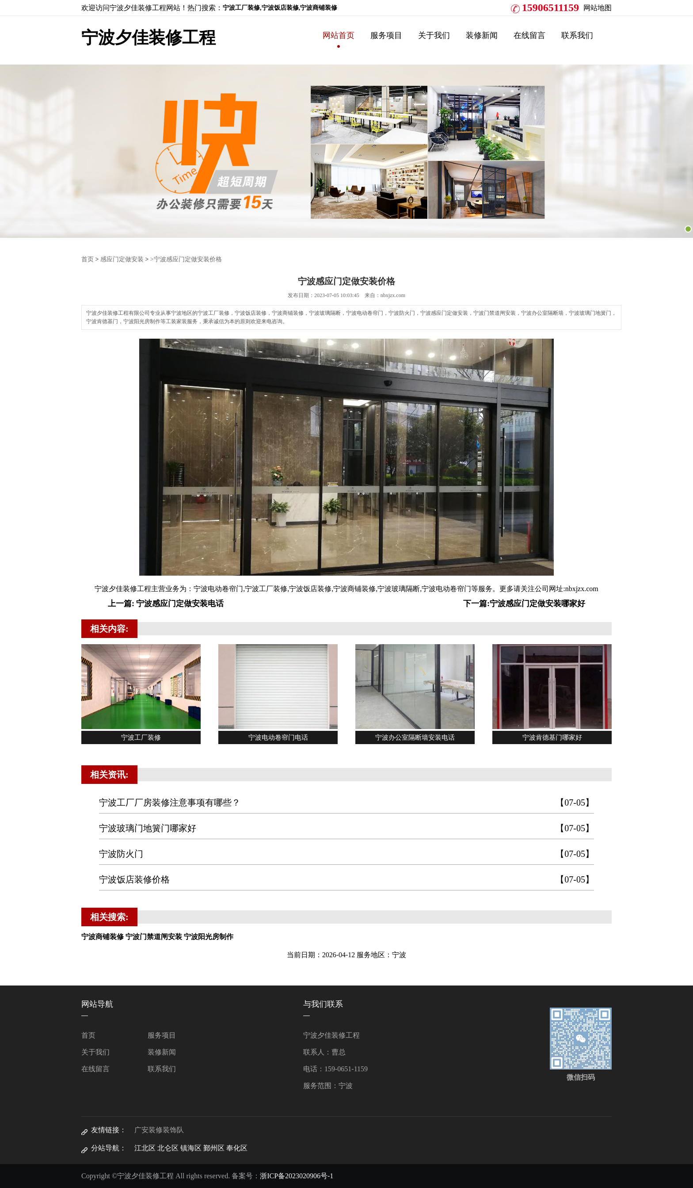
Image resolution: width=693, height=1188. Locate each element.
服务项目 (386, 35)
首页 (87, 259)
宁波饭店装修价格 (346, 880)
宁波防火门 (346, 854)
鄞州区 (214, 1148)
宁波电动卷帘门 (218, 588)
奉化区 (237, 1148)
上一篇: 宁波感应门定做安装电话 (166, 603)
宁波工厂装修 (266, 588)
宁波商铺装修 (354, 588)
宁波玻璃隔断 (398, 588)
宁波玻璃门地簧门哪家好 (346, 828)
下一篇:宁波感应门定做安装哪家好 (524, 603)
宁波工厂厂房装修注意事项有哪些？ (346, 803)
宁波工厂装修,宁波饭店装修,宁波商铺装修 (280, 7)
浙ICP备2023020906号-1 (296, 1176)
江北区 (145, 1148)
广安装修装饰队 (159, 1130)
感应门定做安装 (122, 259)
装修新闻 (482, 35)
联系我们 (577, 35)
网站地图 (597, 7)
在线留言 (529, 35)
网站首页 (338, 35)
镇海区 (191, 1148)
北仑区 (168, 1148)
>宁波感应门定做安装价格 (186, 259)
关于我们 (434, 35)
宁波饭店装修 (310, 588)
